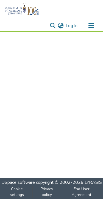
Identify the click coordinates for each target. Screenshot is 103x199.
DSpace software (18, 182)
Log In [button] (72, 26)
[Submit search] (52, 25)
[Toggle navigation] (91, 25)
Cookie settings (17, 191)
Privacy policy (47, 191)
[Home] (31, 9)
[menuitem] (60, 25)
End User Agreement (81, 191)
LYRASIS (93, 182)
